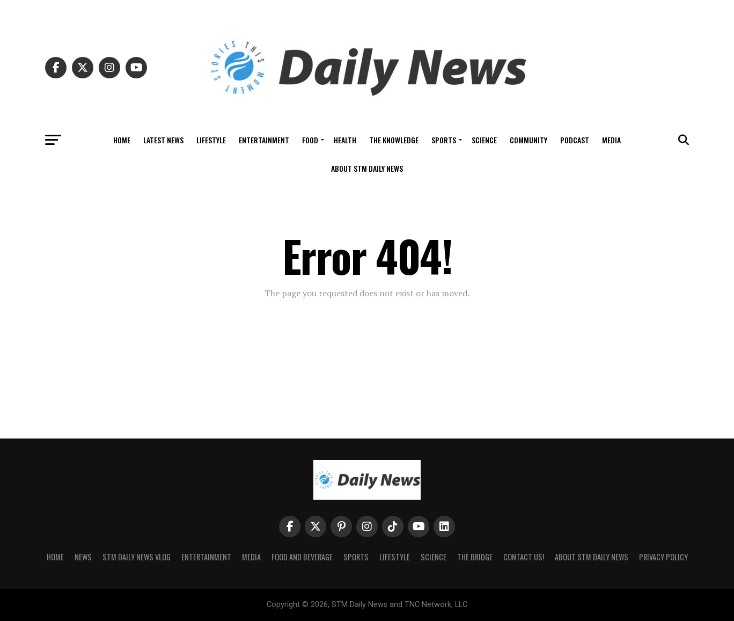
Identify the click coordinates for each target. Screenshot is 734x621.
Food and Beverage (302, 556)
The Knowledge (394, 139)
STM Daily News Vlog (136, 556)
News (83, 556)
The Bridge (475, 556)
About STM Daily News (367, 168)
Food (310, 139)
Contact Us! (523, 556)
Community (528, 139)
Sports (443, 139)
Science (484, 139)
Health (345, 139)
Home (121, 139)
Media (611, 139)
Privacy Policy (663, 556)
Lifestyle (211, 139)
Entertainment (264, 139)
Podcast (574, 139)
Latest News (163, 139)
